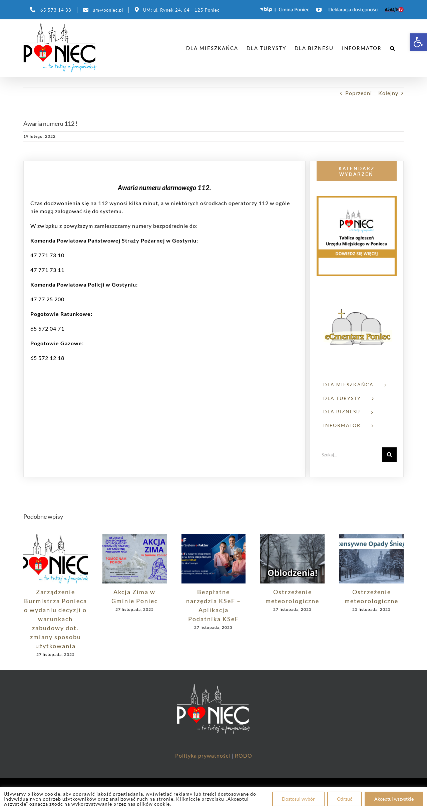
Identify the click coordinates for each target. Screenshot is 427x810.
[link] (418, 42)
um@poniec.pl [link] (108, 10)
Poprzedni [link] (358, 93)
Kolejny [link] (388, 93)
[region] (213, 798)
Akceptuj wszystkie (394, 799)
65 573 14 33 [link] (55, 10)
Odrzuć (344, 799)
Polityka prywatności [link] (203, 755)
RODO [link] (243, 755)
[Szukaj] (389, 454)
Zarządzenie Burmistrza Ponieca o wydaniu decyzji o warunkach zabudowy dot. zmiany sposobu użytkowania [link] (55, 619)
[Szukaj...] (349, 454)
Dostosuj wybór (298, 799)
